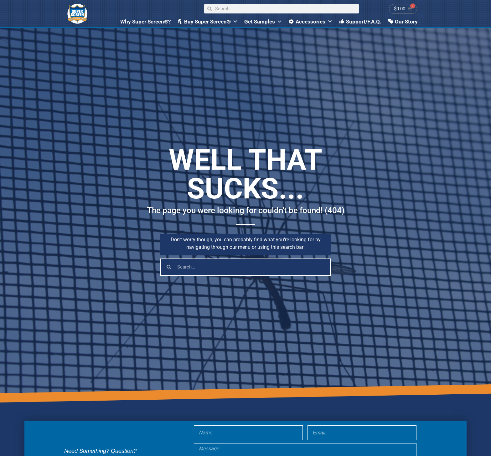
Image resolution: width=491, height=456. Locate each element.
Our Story (406, 21)
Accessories (314, 21)
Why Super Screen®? (145, 21)
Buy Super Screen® (211, 21)
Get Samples (263, 21)
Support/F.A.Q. (363, 21)
